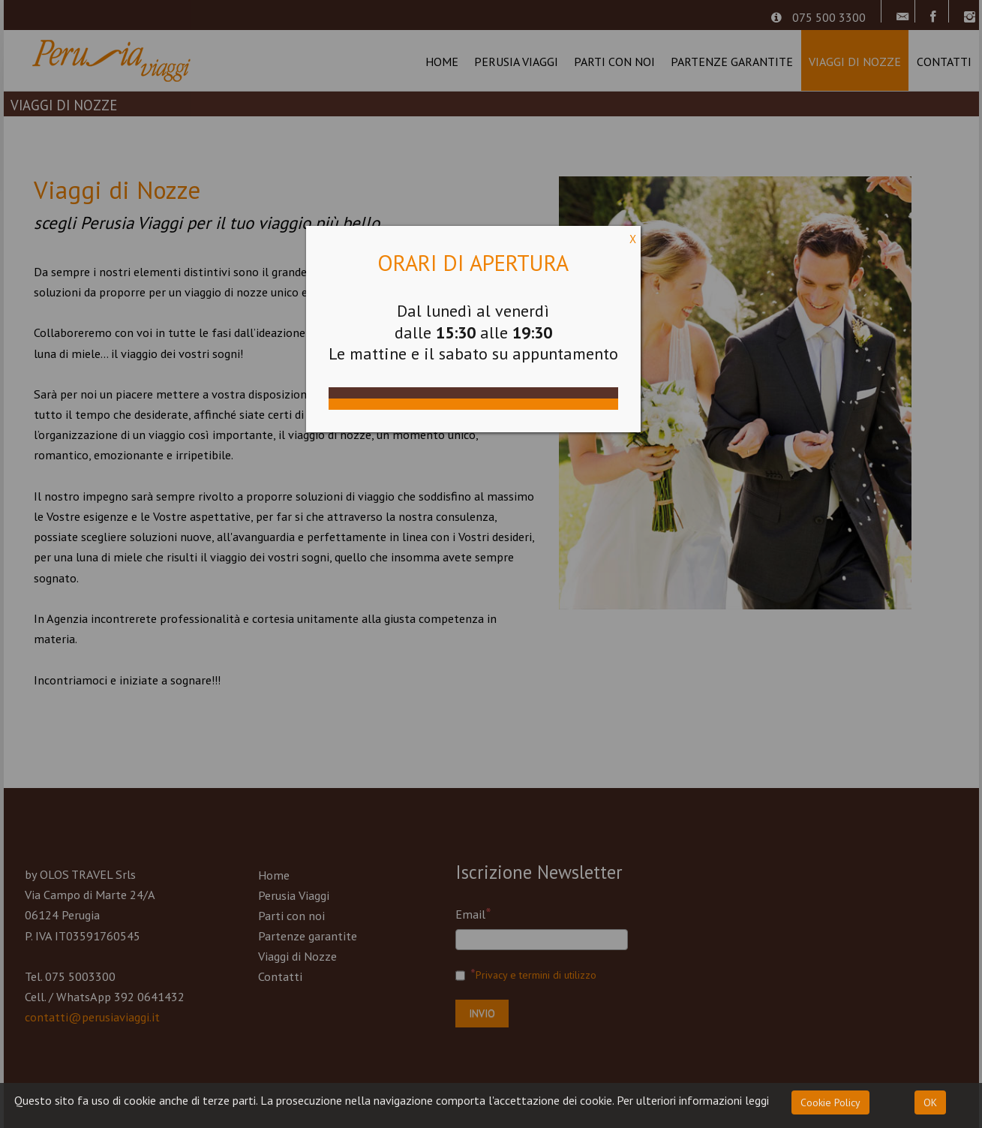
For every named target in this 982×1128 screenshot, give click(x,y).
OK (930, 1102)
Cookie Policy (830, 1102)
